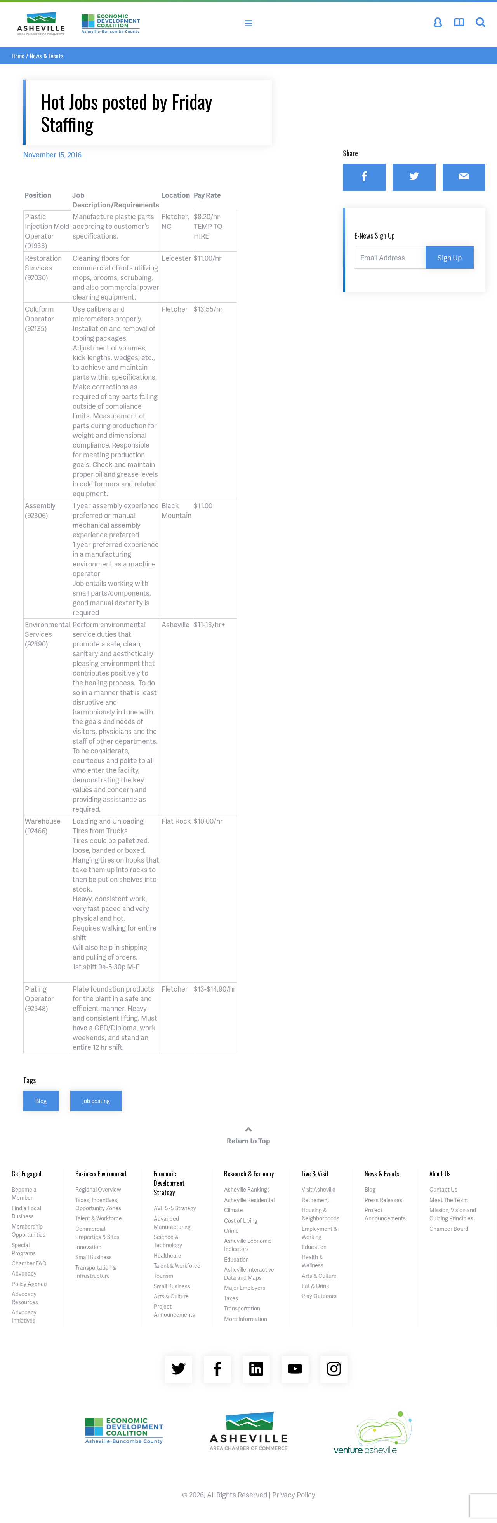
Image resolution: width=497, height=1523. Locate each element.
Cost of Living (240, 1220)
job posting (96, 1101)
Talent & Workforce (98, 1218)
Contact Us (443, 1189)
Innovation (88, 1247)
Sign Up (450, 257)
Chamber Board (448, 1228)
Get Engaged (27, 1173)
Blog (41, 1101)
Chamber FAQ (29, 1263)
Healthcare (167, 1255)
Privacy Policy (293, 1494)
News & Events (47, 55)
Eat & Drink (315, 1285)
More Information (245, 1319)
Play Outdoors (319, 1296)
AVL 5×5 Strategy (175, 1208)
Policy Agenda (29, 1284)
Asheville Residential (249, 1200)
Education (236, 1259)
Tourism (163, 1275)
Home (18, 55)
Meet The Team (448, 1200)
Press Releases (383, 1200)
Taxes (231, 1298)
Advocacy (24, 1273)
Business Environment (101, 1173)
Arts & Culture (171, 1296)
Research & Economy (249, 1173)
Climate (233, 1210)
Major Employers (244, 1287)
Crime (231, 1230)
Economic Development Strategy (169, 1183)
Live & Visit (315, 1173)
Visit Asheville (318, 1189)
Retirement (315, 1200)
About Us (440, 1173)
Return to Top (248, 1134)
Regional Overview (98, 1189)
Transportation (242, 1308)
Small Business (93, 1257)
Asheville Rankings (247, 1189)
